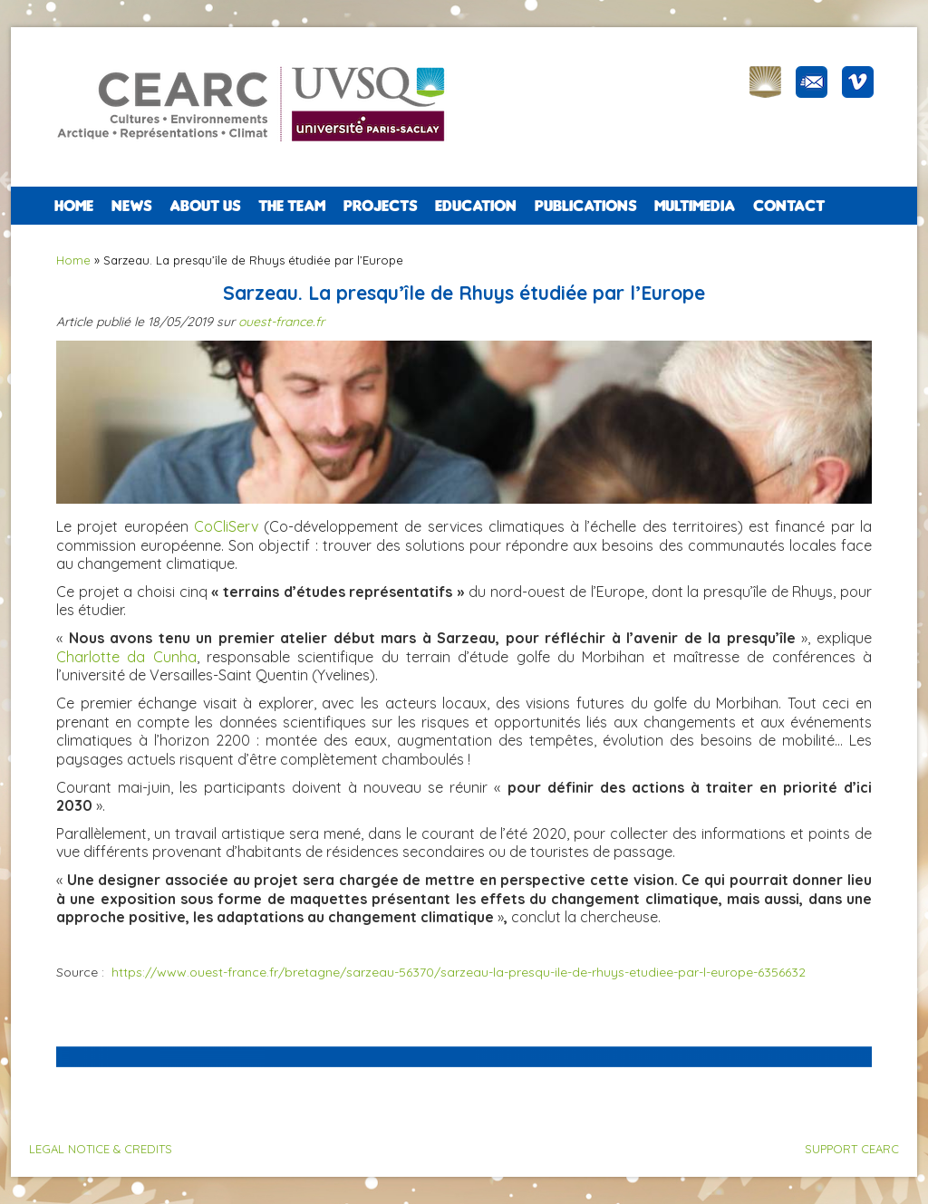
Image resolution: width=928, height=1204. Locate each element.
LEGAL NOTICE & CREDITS (100, 1148)
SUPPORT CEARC (852, 1148)
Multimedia (694, 206)
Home (73, 206)
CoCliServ (226, 526)
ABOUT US (204, 206)
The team (291, 206)
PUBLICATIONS (585, 206)
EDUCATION (476, 206)
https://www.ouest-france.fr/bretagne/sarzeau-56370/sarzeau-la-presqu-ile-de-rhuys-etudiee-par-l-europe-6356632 (458, 972)
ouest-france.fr (281, 321)
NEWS (131, 206)
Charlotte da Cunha (126, 657)
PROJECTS (380, 206)
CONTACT (789, 206)
